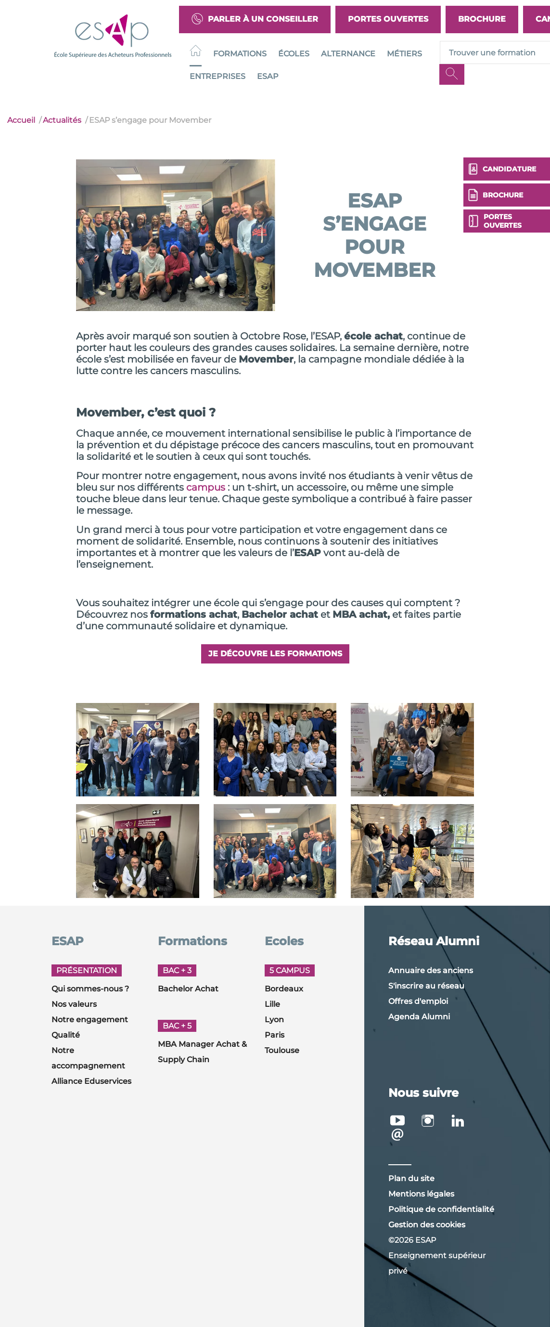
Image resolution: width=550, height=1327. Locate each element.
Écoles (293, 53)
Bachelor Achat (188, 988)
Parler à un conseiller (255, 19)
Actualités (62, 120)
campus (205, 487)
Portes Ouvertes (388, 19)
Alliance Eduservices (91, 1081)
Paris (274, 1035)
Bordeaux (284, 988)
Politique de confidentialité (441, 1209)
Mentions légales (421, 1193)
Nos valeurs (74, 1004)
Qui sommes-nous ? (90, 988)
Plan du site (411, 1178)
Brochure (482, 19)
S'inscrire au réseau (426, 985)
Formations (240, 53)
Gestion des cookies (426, 1224)
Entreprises (217, 76)
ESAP (268, 76)
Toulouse (282, 1050)
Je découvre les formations (275, 653)
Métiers (404, 53)
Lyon (274, 1019)
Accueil (21, 120)
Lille (272, 1004)
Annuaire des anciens (430, 970)
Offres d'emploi (418, 1001)
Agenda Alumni (419, 1016)
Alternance (348, 53)
